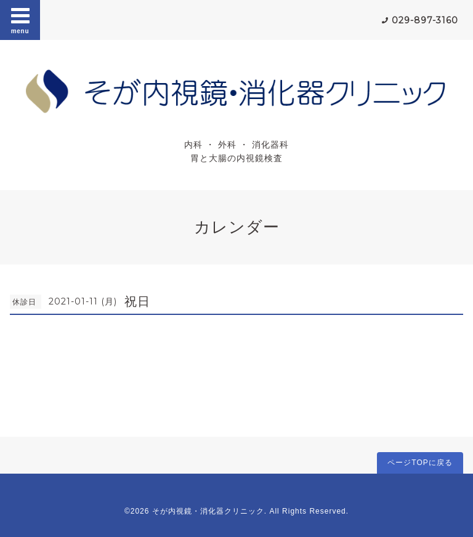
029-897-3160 (425, 20)
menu (20, 19)
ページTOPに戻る (419, 462)
